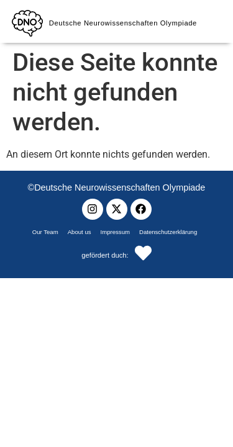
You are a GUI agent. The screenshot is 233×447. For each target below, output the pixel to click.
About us (79, 231)
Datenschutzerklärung (168, 231)
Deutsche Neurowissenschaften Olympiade (123, 23)
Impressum (115, 231)
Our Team (45, 231)
